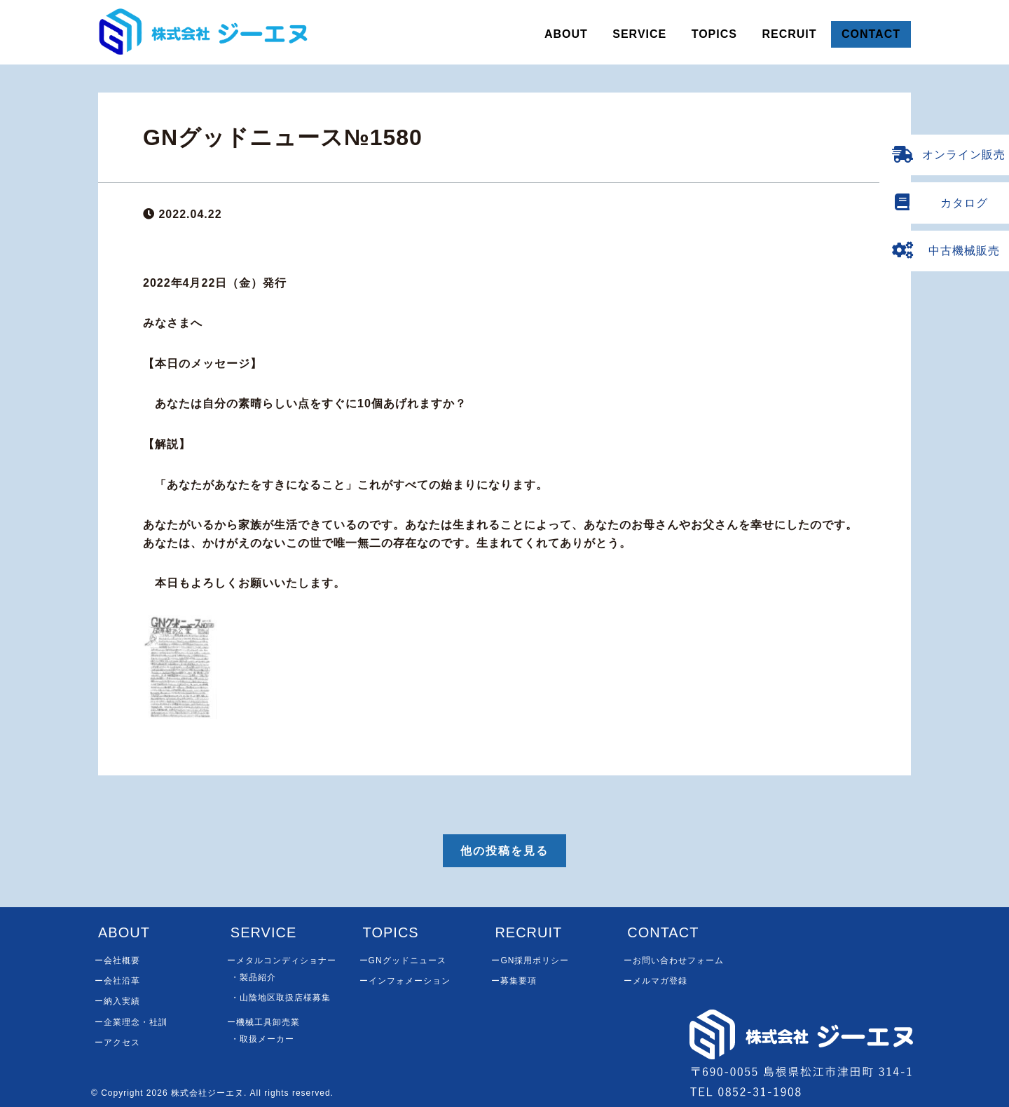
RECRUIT (789, 34)
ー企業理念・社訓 (131, 1022)
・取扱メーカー (262, 1039)
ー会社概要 (117, 960)
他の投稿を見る (504, 851)
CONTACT (871, 34)
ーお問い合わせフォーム (674, 960)
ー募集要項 (514, 981)
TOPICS (714, 34)
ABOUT (566, 34)
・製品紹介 (253, 977)
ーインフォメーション (405, 981)
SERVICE (639, 34)
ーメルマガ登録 (655, 981)
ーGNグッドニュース (402, 960)
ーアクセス (117, 1042)
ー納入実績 (117, 1001)
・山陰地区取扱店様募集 (281, 998)
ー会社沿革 (117, 981)
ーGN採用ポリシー (530, 960)
